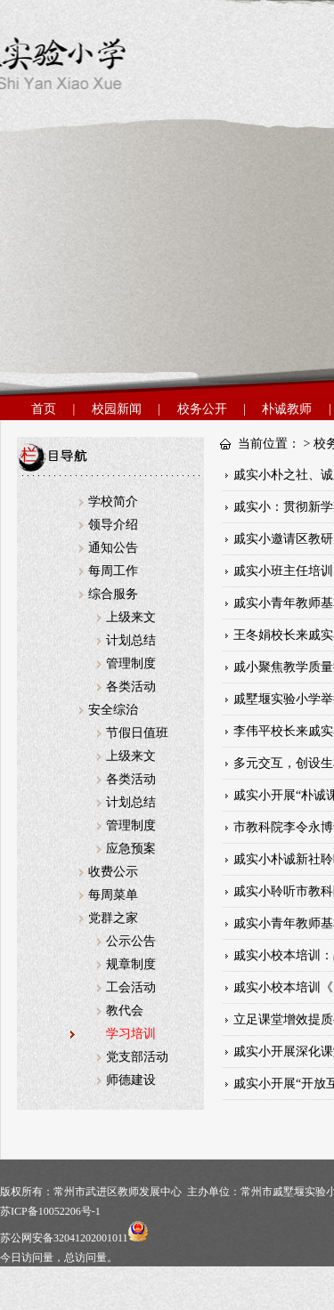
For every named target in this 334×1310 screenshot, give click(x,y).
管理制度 (131, 663)
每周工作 (113, 571)
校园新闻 (117, 409)
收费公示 (113, 871)
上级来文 (131, 617)
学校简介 (113, 501)
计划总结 (131, 640)
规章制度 (131, 964)
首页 (43, 409)
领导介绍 (113, 524)
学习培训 (131, 1033)
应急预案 (131, 848)
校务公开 (202, 409)
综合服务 (113, 594)
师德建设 (131, 1080)
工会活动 (131, 987)
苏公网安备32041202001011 (74, 1238)
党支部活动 (137, 1056)
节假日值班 (137, 733)
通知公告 (113, 547)
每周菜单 (113, 895)
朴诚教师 (287, 409)
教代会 (124, 1010)
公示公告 (131, 941)
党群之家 (113, 918)
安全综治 (113, 709)
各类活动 (131, 686)
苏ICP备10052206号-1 (50, 1211)
